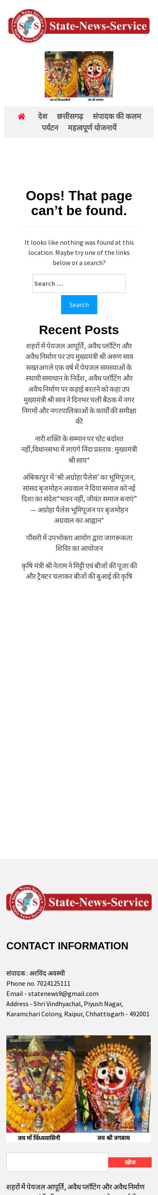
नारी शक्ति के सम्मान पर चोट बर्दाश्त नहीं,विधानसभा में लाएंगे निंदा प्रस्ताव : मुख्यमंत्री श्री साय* (79, 449)
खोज (130, 1162)
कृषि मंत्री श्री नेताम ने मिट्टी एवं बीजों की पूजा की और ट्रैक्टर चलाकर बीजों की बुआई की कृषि (79, 571)
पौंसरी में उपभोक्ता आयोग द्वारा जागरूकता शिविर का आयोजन (79, 543)
